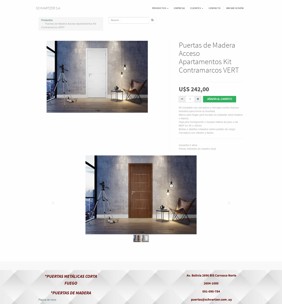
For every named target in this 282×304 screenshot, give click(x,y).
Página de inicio (47, 300)
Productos (47, 20)
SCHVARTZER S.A (48, 8)
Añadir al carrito (219, 99)
